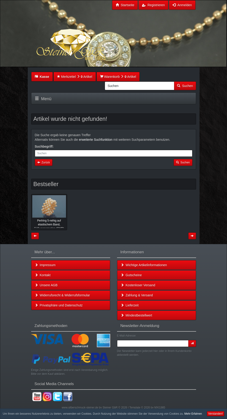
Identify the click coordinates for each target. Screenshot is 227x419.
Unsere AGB (46, 285)
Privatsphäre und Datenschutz (59, 305)
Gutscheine (131, 275)
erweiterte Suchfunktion (95, 139)
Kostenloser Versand (138, 285)
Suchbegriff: (44, 146)
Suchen (185, 86)
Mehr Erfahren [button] (193, 413)
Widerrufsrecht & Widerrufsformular (62, 295)
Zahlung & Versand (137, 295)
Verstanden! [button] (215, 413)
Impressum (45, 265)
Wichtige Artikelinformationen (144, 265)
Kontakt (43, 275)
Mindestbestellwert (136, 315)
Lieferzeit (130, 305)
